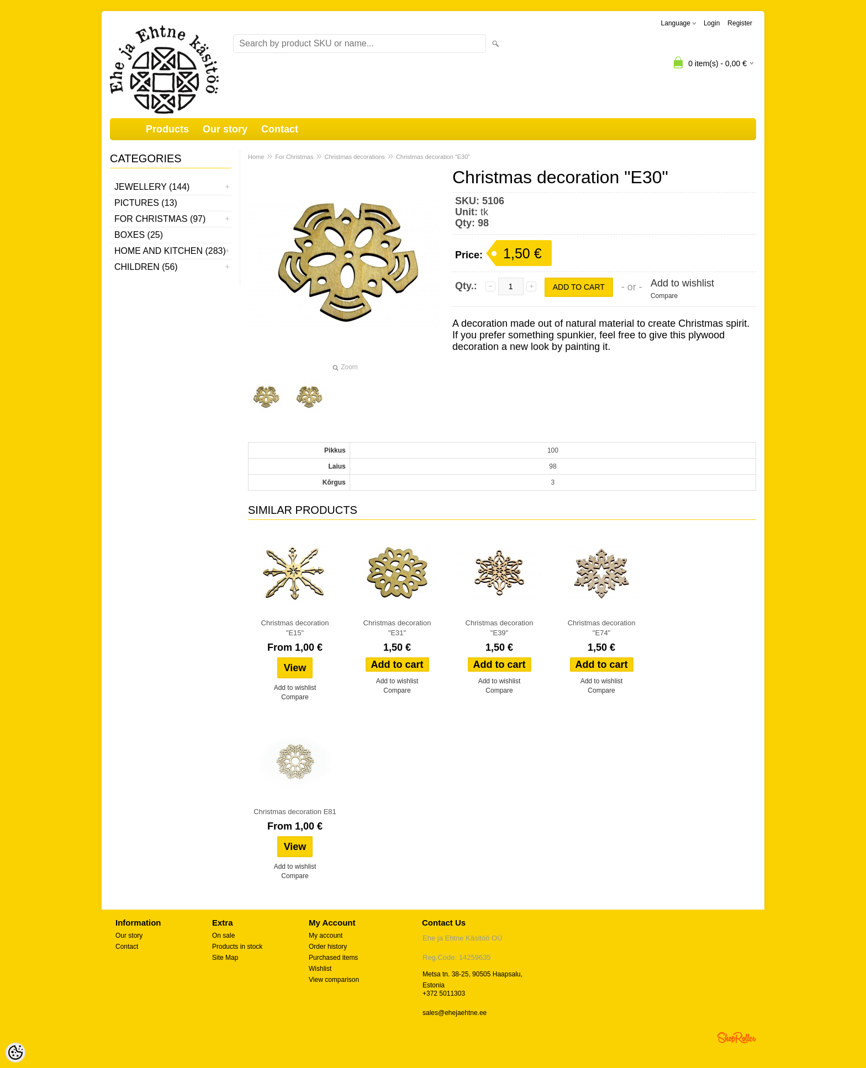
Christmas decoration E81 (295, 811)
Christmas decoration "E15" (295, 628)
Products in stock (237, 946)
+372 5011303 (444, 993)
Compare (664, 296)
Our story (225, 129)
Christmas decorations (354, 156)
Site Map (225, 957)
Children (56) (146, 267)
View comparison (334, 980)
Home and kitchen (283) (170, 251)
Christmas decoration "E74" (602, 628)
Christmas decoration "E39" (500, 628)
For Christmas (294, 156)
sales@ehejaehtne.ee (455, 1013)
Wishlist (320, 969)
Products (167, 129)
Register (739, 23)
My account (325, 935)
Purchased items (333, 957)
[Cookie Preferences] (15, 1052)
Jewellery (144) (151, 187)
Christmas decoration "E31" (397, 628)
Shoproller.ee (736, 1037)
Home (256, 156)
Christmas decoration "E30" (433, 156)
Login (712, 23)
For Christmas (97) (159, 219)
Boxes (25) (138, 235)
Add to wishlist (682, 283)
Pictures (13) (145, 203)
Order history (328, 946)
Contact (279, 129)
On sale (223, 935)
